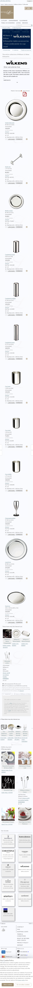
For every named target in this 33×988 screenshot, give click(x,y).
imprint (20, 945)
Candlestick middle (16, 287)
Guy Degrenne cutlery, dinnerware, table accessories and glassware (25, 884)
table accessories (9, 4)
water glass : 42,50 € (6, 792)
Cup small (16, 419)
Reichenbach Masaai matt (24, 760)
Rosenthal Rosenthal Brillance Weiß (8, 760)
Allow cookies (7, 984)
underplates (16, 31)
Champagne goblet (16, 506)
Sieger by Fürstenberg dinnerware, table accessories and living (8, 884)
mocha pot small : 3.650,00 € (24, 739)
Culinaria (19, 29)
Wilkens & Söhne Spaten (16, 635)
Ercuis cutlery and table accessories (8, 868)
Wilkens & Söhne (18, 4)
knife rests (26, 31)
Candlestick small (16, 243)
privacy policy (22, 942)
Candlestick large (16, 331)
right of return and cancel (23, 939)
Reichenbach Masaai (8, 815)
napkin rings (6, 31)
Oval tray (16, 594)
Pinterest (23, 958)
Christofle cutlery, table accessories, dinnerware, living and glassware (8, 854)
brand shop (7, 50)
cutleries (16, 50)
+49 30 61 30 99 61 (5, 1)
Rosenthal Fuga (8, 783)
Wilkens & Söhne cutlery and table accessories (24, 868)
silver (11, 703)
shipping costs (22, 931)
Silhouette (25, 4)
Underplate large (16, 111)
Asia (26, 29)
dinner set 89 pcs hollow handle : (24, 800)
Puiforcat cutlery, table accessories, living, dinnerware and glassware (8, 840)
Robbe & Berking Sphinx (25, 730)
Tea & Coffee (6, 27)
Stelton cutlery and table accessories (8, 898)
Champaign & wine (8, 29)
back (3, 923)
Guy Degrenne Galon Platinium (24, 816)
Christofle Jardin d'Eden (11, 730)
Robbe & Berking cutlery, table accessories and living (25, 839)
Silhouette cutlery (7, 657)
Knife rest (16, 155)
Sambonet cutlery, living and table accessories (24, 898)
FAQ (18, 929)
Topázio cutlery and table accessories (25, 853)
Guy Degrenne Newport (3, 730)
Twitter (23, 955)
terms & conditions (21, 935)
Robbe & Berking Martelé (18, 730)
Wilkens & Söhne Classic (24, 784)
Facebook (24, 951)
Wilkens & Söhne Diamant (25, 635)
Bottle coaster (16, 199)
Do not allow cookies (23, 984)
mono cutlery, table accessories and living (8, 912)
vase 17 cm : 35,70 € (6, 824)
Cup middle (16, 463)
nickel (9, 710)
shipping (7, 131)
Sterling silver (17, 27)
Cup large (16, 375)
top (30, 923)
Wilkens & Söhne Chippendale (7, 636)
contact (20, 927)
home (2, 4)
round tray (16, 550)
